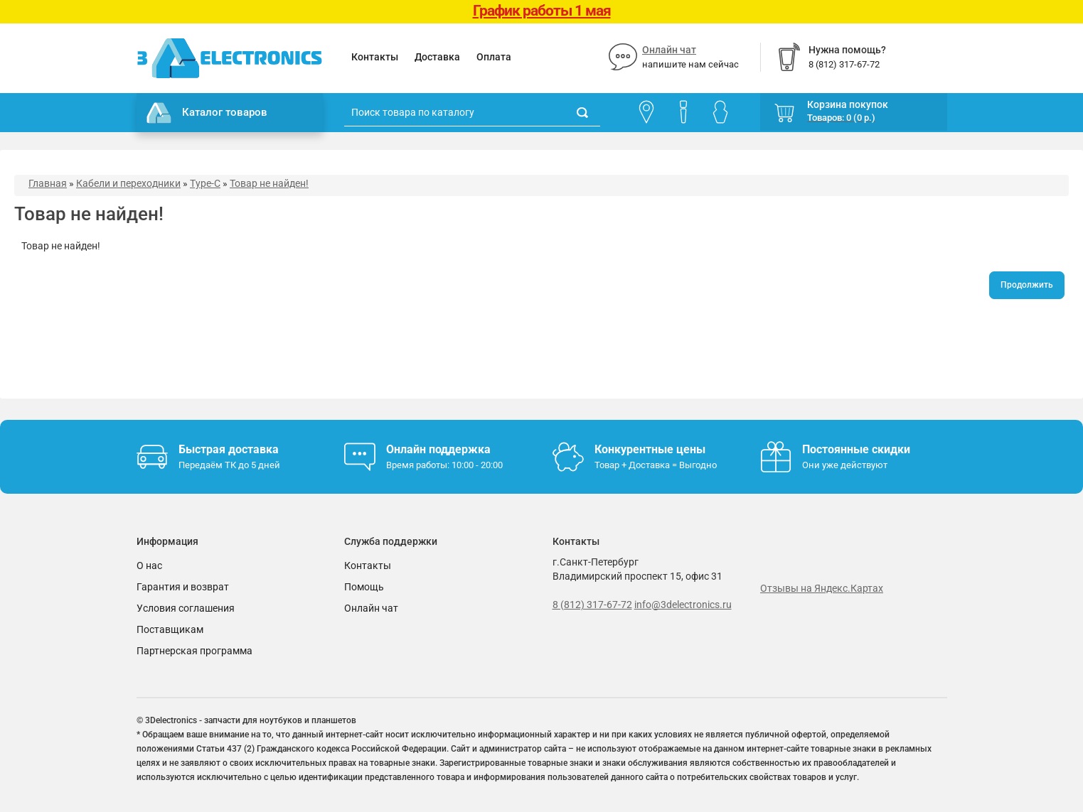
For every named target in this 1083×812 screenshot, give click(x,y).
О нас (149, 565)
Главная (47, 183)
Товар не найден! (269, 183)
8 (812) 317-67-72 (592, 604)
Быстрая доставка (228, 449)
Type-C (205, 183)
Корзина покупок (847, 104)
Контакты (374, 57)
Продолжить (1027, 285)
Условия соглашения (186, 608)
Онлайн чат (669, 49)
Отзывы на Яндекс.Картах (821, 588)
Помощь (364, 586)
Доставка (437, 57)
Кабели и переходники (128, 183)
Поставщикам (170, 629)
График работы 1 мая (542, 10)
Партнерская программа (194, 650)
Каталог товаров (206, 113)
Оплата (493, 57)
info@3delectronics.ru (683, 604)
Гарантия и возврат (183, 586)
